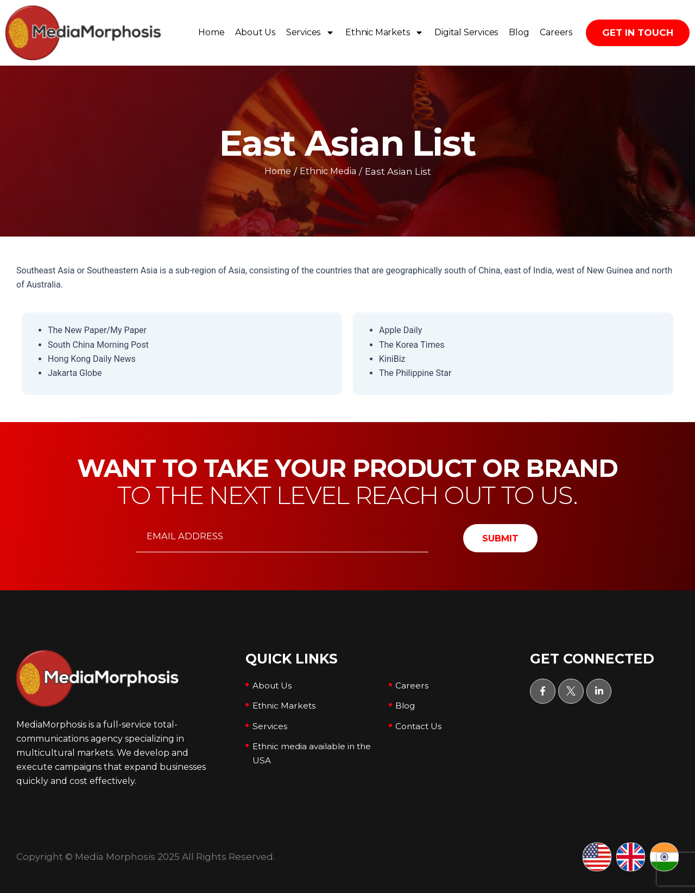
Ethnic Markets (384, 32)
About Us (255, 32)
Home (211, 32)
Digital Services (466, 32)
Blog (519, 32)
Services (310, 32)
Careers (556, 32)
